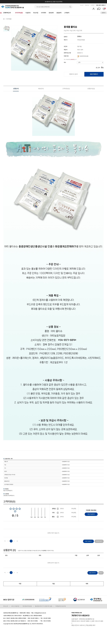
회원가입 (87, 5)
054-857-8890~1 (101, 5)
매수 (65, 62)
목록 (87, 583)
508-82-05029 (17, 615)
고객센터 (92, 5)
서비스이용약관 (15, 606)
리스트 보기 (99, 541)
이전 (20, 583)
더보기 (101, 572)
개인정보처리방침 (27, 606)
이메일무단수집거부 (60, 606)
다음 (53, 583)
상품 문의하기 (92, 573)
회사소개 (5, 606)
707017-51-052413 (80, 615)
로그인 (81, 5)
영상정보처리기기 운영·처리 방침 (43, 606)
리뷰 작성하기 (91, 514)
